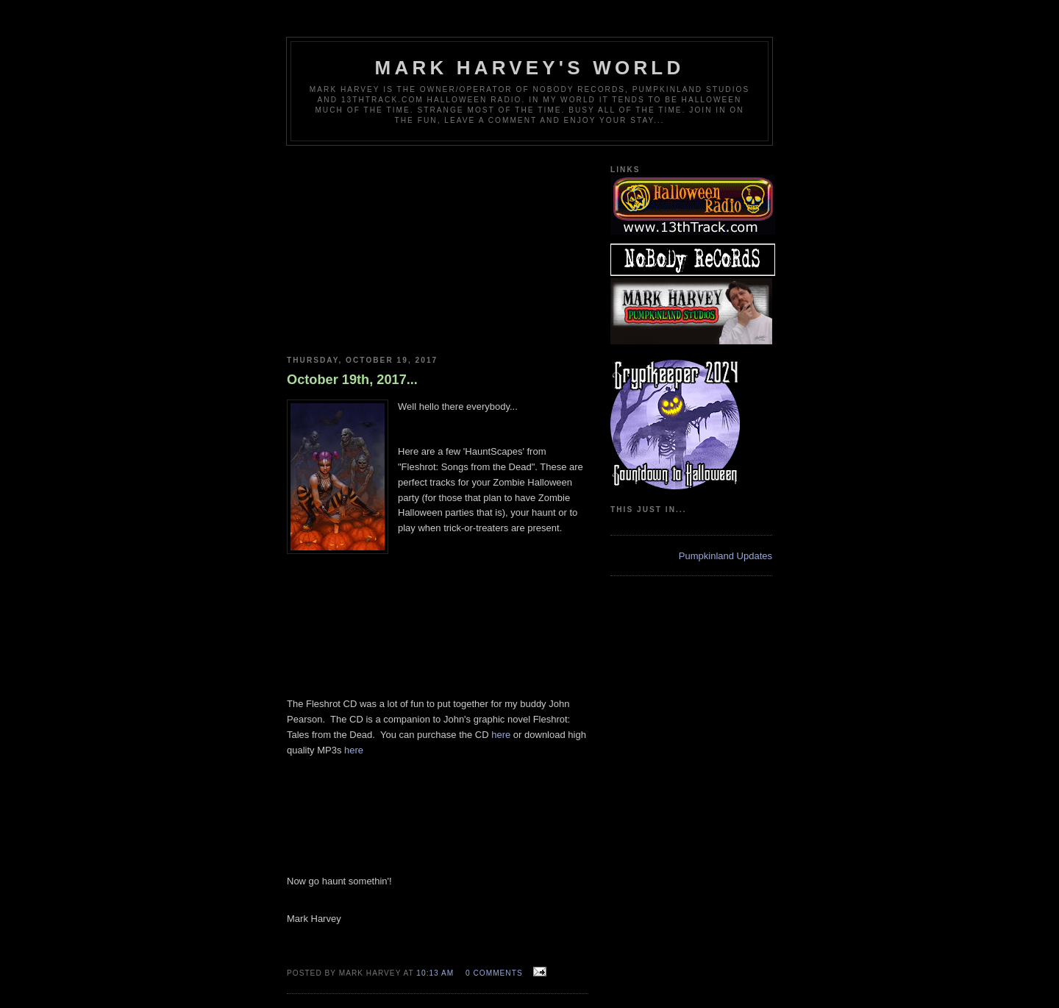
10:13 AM (435, 973)
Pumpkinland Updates (725, 555)
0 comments (494, 973)
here (500, 734)
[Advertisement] (438, 245)
